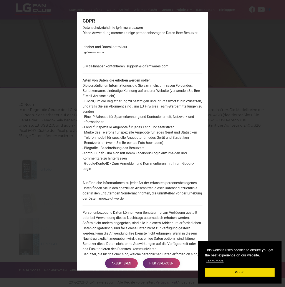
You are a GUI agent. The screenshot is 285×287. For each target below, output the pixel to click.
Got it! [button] (239, 272)
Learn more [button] (215, 261)
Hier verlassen (161, 263)
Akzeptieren (121, 263)
